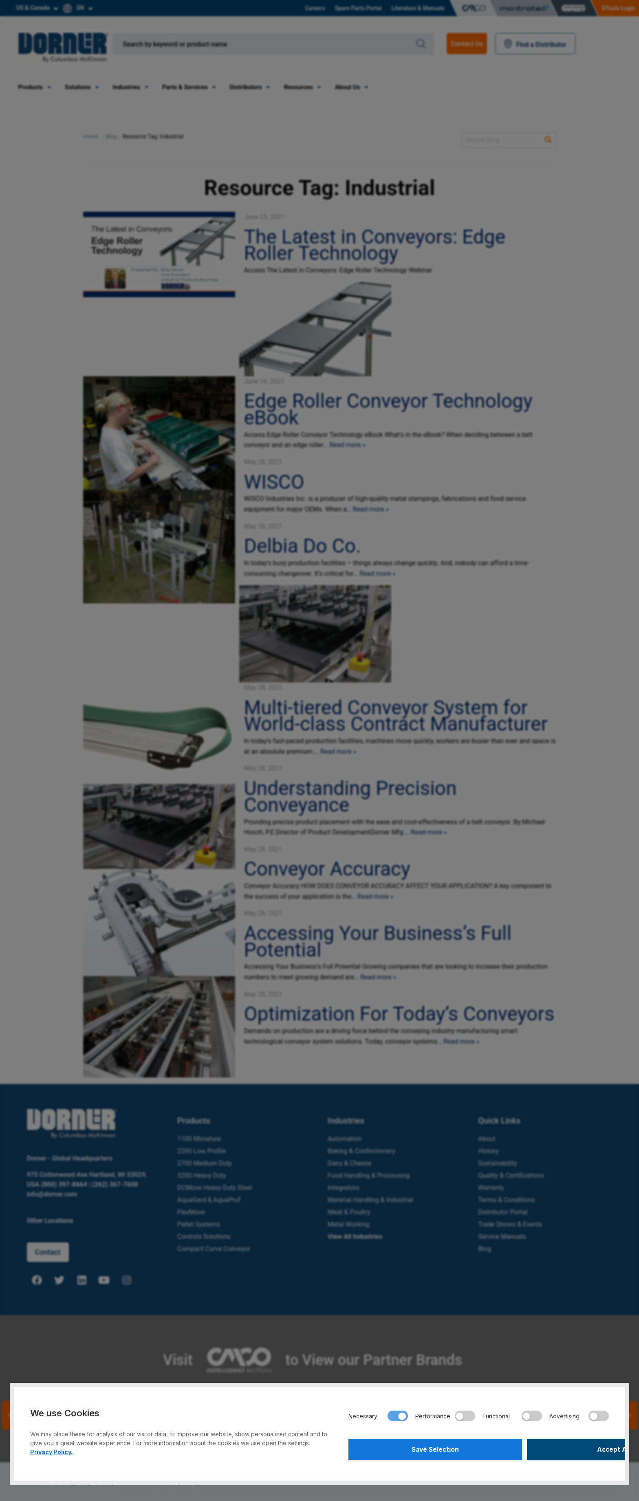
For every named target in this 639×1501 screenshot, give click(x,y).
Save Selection (412, 1448)
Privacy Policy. (51, 1449)
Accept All (545, 1448)
